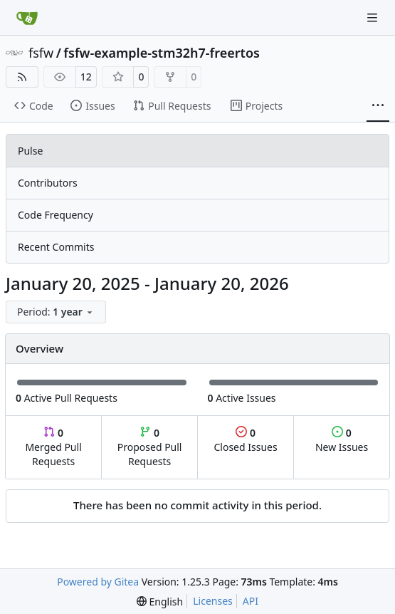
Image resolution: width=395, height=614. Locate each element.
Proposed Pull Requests (149, 447)
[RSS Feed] (22, 77)
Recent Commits (56, 247)
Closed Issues (245, 440)
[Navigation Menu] (373, 17)
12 (86, 76)
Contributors (48, 182)
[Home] (27, 18)
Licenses (213, 601)
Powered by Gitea (98, 581)
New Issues (341, 440)
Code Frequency (55, 215)
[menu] (56, 312)
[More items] (378, 106)
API (250, 601)
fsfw (40, 53)
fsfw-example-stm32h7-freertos (161, 53)
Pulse (30, 150)
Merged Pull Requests (53, 447)
